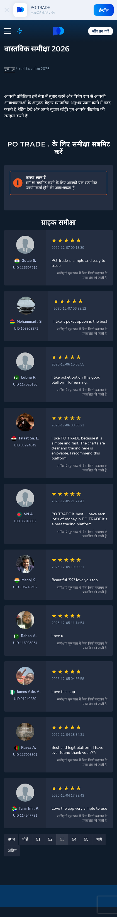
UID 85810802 (25, 521)
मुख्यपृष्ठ (9, 68)
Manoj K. (28, 580)
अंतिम (12, 850)
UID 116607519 (25, 267)
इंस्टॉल (103, 10)
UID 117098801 (25, 754)
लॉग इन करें (100, 31)
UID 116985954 (25, 643)
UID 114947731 (25, 815)
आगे (99, 839)
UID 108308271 (26, 328)
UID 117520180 (25, 384)
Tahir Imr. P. (28, 808)
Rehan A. (28, 636)
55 (86, 839)
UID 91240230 (25, 699)
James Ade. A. (28, 692)
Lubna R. (28, 377)
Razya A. (28, 747)
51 (38, 839)
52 (50, 839)
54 (74, 839)
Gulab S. (28, 261)
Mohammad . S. (29, 321)
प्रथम (11, 839)
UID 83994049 (25, 445)
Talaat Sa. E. (28, 438)
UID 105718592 (25, 587)
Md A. (29, 514)
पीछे (25, 839)
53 (62, 839)
